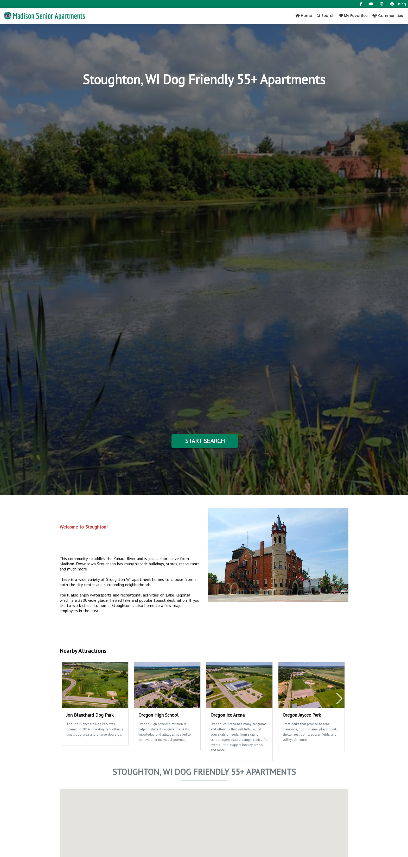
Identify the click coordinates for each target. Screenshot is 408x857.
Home (304, 15)
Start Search (205, 441)
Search (326, 15)
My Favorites (353, 15)
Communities (387, 15)
